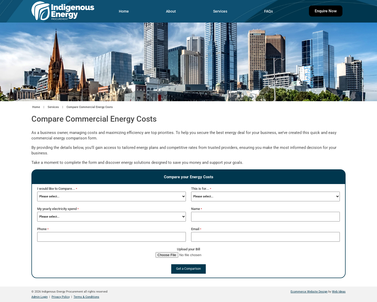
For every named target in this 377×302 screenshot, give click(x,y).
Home (124, 11)
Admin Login (39, 297)
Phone (42, 229)
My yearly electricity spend (58, 209)
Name (196, 209)
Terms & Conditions (86, 297)
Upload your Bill (188, 249)
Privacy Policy (61, 297)
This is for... (201, 189)
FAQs (268, 11)
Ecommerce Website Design (309, 291)
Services (220, 11)
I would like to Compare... (57, 189)
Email (196, 229)
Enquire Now (326, 11)
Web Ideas (339, 291)
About (171, 11)
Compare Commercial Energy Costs (89, 107)
